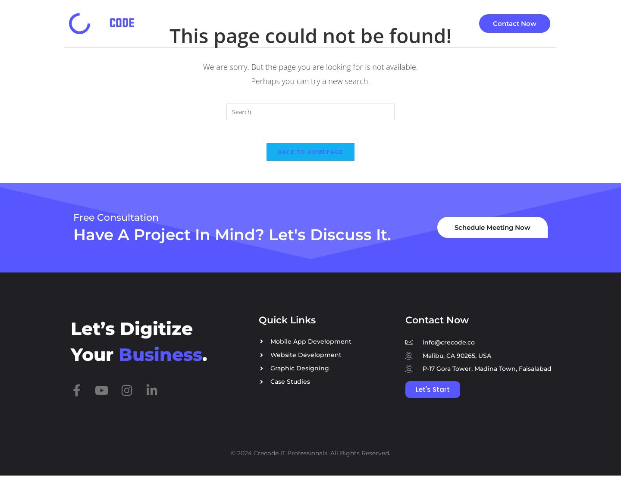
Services (251, 23)
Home (206, 23)
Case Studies (311, 23)
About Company (417, 23)
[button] (253, 24)
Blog (361, 23)
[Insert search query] (310, 111)
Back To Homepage (310, 155)
